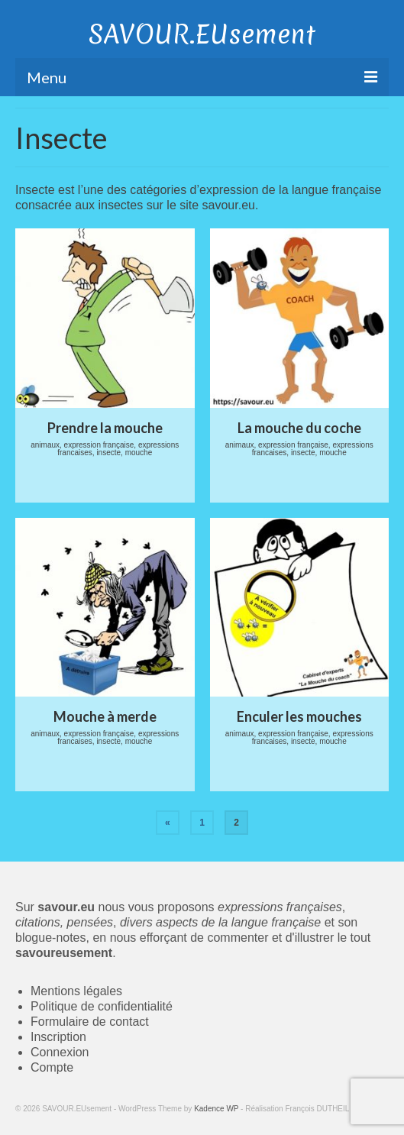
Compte (52, 1067)
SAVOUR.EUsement (202, 34)
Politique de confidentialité (102, 1006)
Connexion (60, 1052)
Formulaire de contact (90, 1021)
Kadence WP (216, 1108)
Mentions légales (76, 991)
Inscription (58, 1036)
